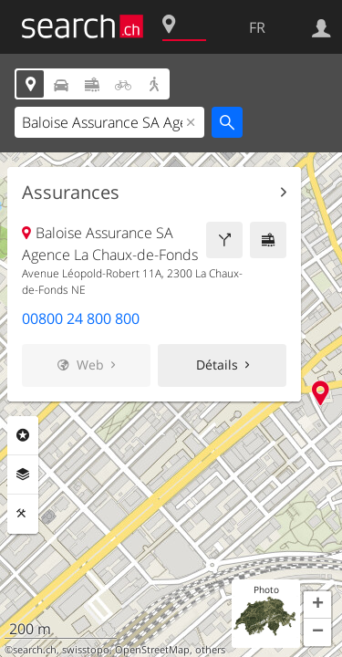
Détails (217, 364)
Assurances (70, 192)
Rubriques (22, 435)
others (210, 649)
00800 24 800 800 (81, 318)
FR (257, 27)
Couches (22, 474)
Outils (22, 514)
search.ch (35, 649)
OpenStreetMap (152, 649)
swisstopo (85, 649)
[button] (317, 605)
